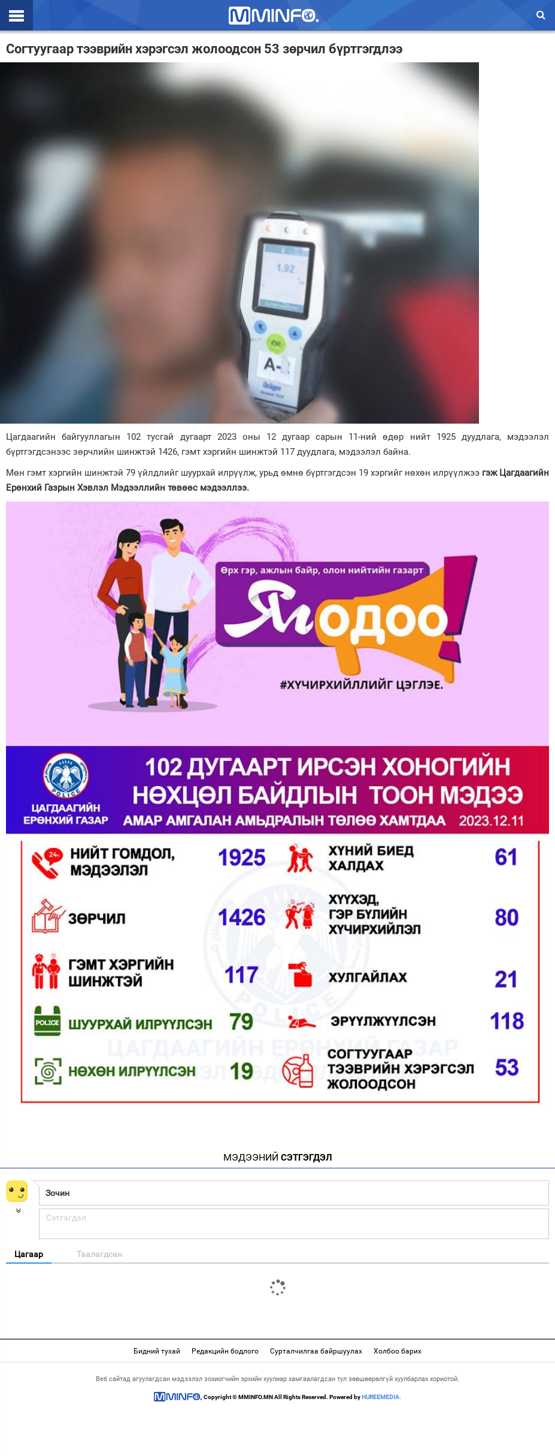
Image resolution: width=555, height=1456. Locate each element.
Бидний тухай (157, 1351)
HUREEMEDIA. (381, 1397)
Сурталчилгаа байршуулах (316, 1351)
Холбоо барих (397, 1351)
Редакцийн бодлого (225, 1351)
